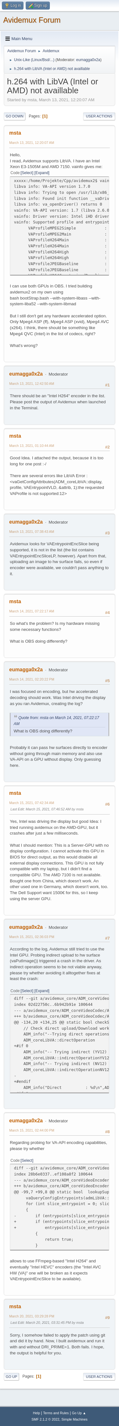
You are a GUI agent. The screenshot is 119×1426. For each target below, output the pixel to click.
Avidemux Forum (32, 20)
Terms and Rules (56, 1413)
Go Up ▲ (79, 1413)
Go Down (14, 116)
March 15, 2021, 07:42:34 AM (31, 803)
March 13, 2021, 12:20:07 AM (31, 143)
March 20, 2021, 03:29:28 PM (31, 1316)
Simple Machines (75, 1419)
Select (27, 173)
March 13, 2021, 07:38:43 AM (31, 531)
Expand (42, 173)
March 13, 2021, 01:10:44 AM (31, 446)
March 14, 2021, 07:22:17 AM (31, 611)
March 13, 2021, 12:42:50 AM (31, 383)
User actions (99, 116)
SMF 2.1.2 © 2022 (45, 1419)
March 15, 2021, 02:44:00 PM (31, 1130)
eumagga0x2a (88, 60)
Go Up (11, 1377)
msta (15, 133)
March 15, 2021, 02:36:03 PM (31, 937)
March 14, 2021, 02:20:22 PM (31, 679)
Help (36, 1413)
